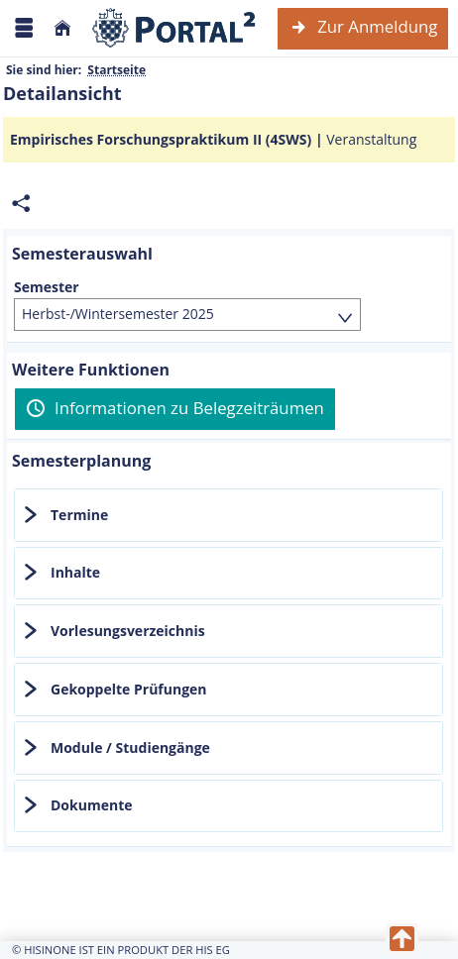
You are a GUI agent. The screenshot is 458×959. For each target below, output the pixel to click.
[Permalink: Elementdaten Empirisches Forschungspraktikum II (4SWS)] (21, 203)
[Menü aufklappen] (24, 28)
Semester (46, 287)
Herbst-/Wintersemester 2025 (118, 313)
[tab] (228, 515)
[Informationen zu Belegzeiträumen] (175, 409)
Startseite (116, 69)
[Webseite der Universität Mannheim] (174, 28)
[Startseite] (62, 28)
